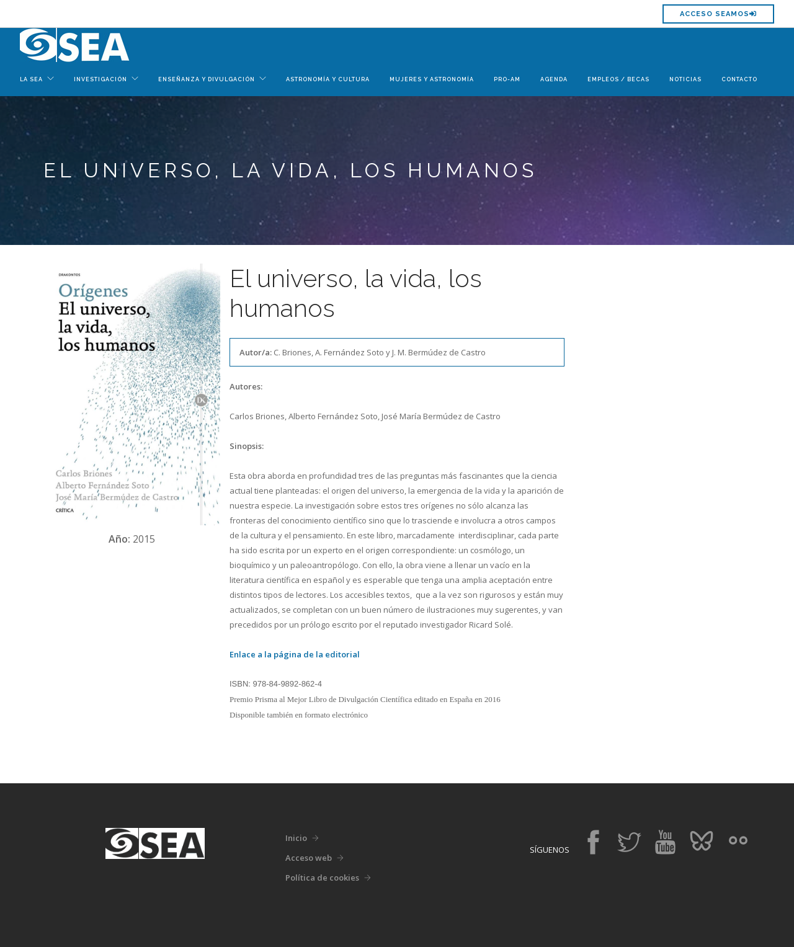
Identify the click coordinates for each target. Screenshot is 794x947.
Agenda (554, 79)
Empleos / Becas (618, 79)
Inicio (296, 837)
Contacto (739, 79)
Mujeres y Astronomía (432, 79)
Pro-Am (507, 79)
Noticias (685, 79)
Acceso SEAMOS (718, 14)
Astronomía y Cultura (328, 79)
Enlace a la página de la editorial (295, 654)
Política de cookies (322, 877)
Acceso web (308, 857)
